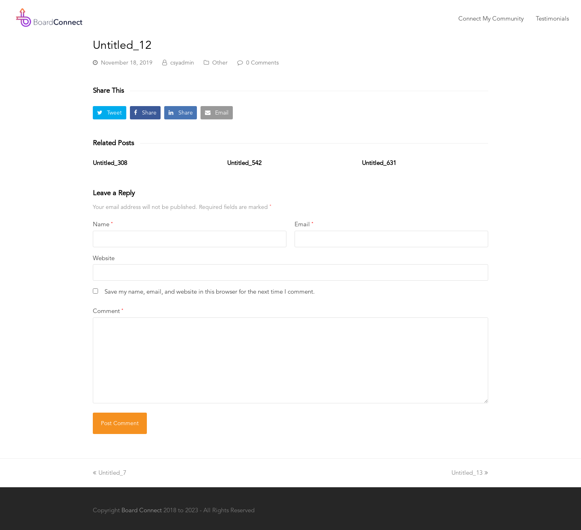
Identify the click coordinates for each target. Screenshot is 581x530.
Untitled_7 (109, 472)
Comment (108, 311)
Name (103, 224)
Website (104, 258)
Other (220, 62)
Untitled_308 (110, 163)
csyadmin (182, 62)
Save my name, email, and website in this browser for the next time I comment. (209, 291)
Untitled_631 (379, 163)
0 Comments (262, 62)
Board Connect (141, 510)
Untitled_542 (244, 163)
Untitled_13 (469, 472)
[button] (109, 112)
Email (304, 224)
